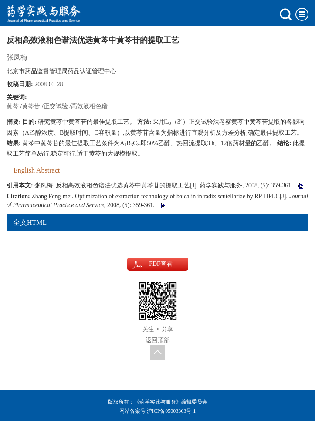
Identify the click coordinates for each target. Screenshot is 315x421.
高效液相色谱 (89, 106)
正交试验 (56, 106)
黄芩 (13, 106)
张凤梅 (17, 57)
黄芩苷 (31, 106)
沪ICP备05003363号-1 (171, 411)
